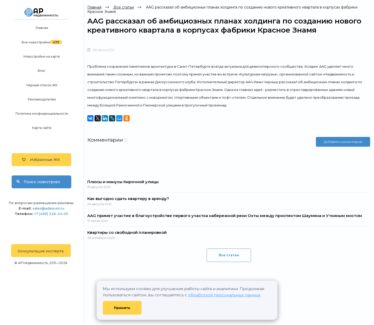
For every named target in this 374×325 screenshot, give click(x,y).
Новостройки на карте (42, 56)
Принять (122, 308)
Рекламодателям (42, 99)
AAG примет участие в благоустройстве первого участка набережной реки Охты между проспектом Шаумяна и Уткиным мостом (224, 215)
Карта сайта (41, 128)
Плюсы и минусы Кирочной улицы (123, 181)
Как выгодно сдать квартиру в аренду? (128, 198)
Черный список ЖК (42, 85)
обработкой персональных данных (224, 294)
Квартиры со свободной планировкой (127, 232)
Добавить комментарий (343, 142)
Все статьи (123, 7)
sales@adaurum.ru (48, 208)
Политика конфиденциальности (41, 113)
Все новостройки (36, 42)
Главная (42, 28)
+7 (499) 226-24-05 (51, 214)
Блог (42, 71)
